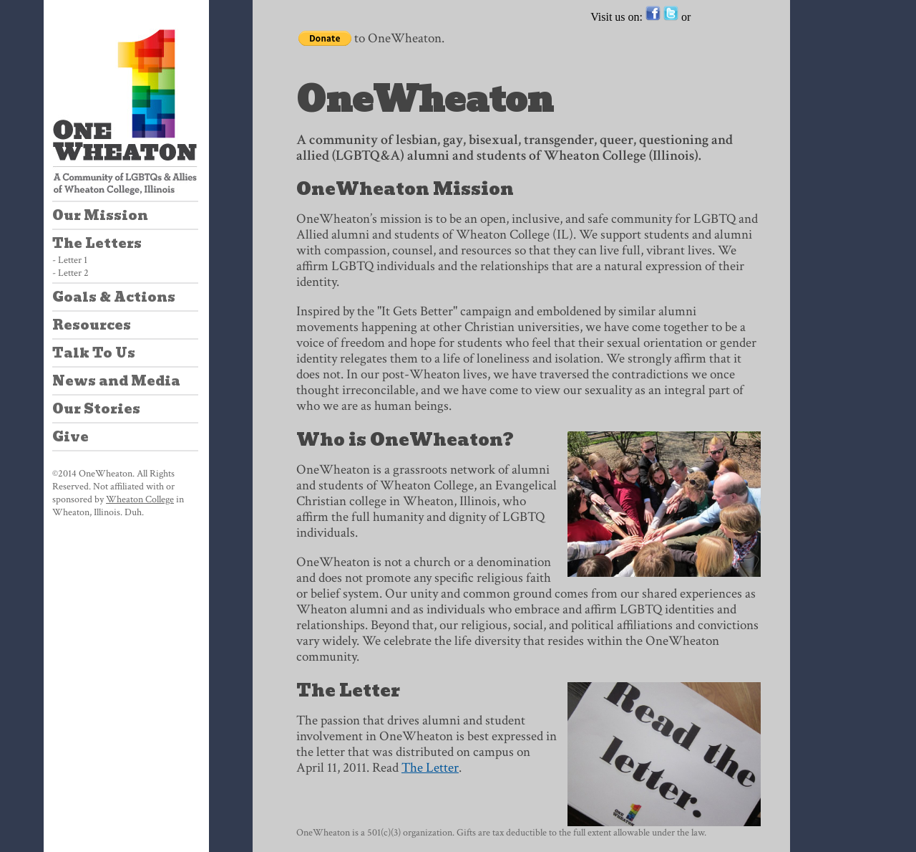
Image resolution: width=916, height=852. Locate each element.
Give (70, 436)
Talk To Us (93, 353)
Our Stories (96, 408)
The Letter (430, 768)
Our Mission (100, 215)
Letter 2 (73, 273)
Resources (91, 325)
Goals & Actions (113, 297)
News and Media (116, 380)
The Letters (97, 243)
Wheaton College (140, 499)
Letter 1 (72, 260)
